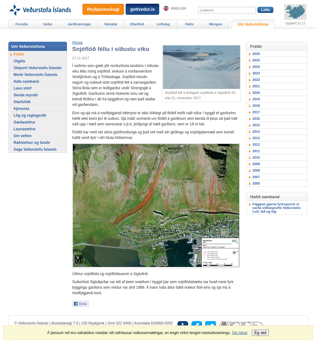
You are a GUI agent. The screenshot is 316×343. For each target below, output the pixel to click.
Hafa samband (26, 81)
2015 (256, 125)
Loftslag (163, 24)
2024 (256, 67)
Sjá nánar (239, 333)
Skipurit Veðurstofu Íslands (37, 68)
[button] (77, 42)
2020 (256, 92)
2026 (256, 54)
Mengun (215, 24)
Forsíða (21, 24)
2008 (256, 170)
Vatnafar (111, 24)
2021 (256, 86)
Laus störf (22, 88)
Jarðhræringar (79, 24)
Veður (48, 24)
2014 (256, 131)
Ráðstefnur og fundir (32, 142)
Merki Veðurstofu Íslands (35, 75)
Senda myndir (26, 95)
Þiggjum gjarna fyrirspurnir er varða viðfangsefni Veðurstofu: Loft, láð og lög (276, 207)
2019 (256, 99)
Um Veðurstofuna (253, 24)
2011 (256, 151)
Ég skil (260, 332)
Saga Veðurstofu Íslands (35, 149)
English (178, 8)
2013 (256, 138)
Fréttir (19, 54)
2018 (256, 105)
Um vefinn (22, 136)
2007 (256, 177)
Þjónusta (21, 109)
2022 (256, 80)
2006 (256, 183)
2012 (256, 144)
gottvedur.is (142, 9)
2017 (256, 112)
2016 (256, 118)
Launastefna (24, 129)
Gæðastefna (24, 122)
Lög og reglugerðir (30, 115)
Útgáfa (19, 61)
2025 (256, 60)
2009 (256, 164)
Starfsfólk (22, 102)
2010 (256, 157)
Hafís (189, 24)
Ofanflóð (137, 24)
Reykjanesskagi (103, 9)
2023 (256, 73)
